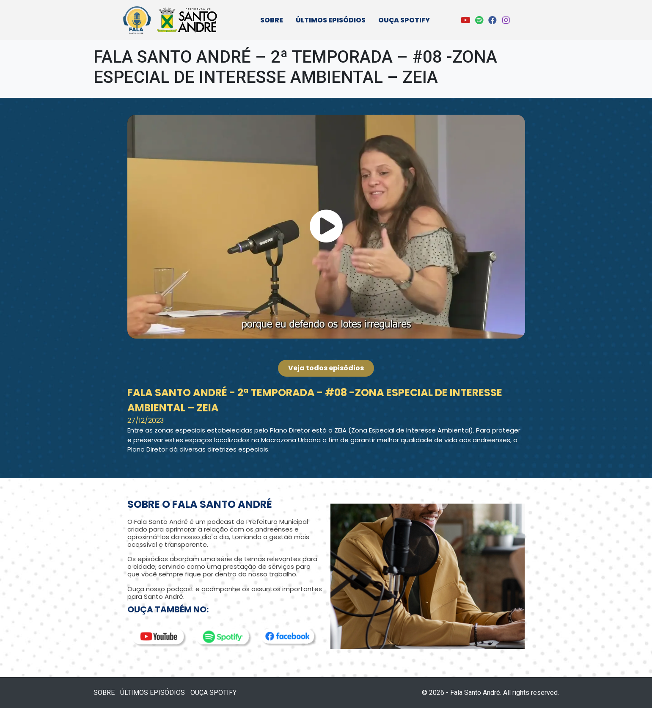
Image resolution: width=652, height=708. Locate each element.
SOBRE (271, 20)
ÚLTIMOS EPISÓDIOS (331, 20)
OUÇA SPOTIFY (404, 20)
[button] (326, 226)
